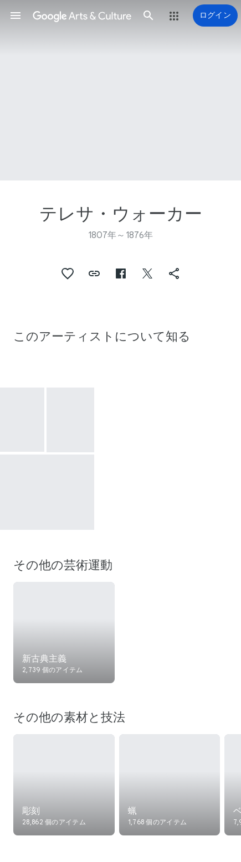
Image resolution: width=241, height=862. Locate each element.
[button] (15, 15)
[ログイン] (215, 15)
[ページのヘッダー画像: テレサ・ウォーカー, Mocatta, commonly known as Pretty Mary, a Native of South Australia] (120, 90)
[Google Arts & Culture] (82, 15)
